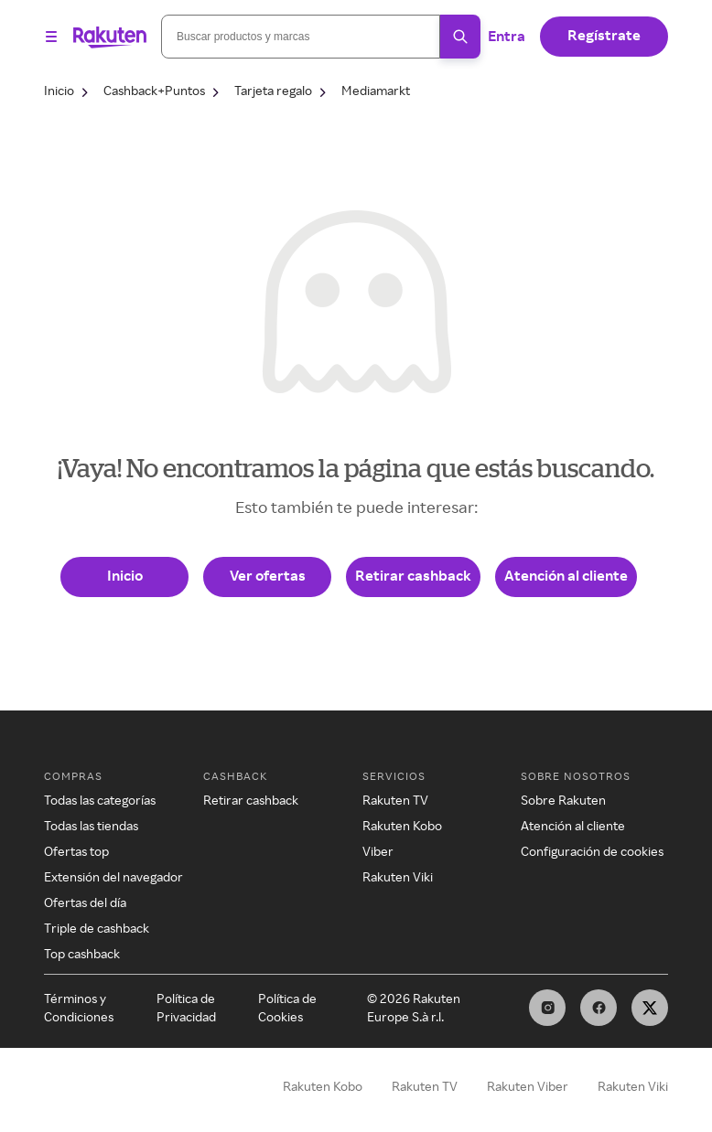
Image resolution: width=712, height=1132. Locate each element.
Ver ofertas (268, 575)
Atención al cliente (566, 575)
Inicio (125, 575)
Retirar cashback (413, 575)
